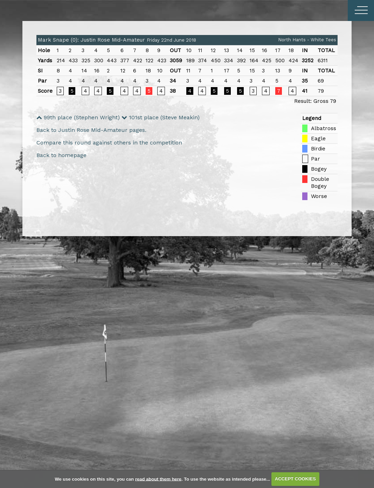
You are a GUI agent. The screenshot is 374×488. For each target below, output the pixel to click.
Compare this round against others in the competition (109, 142)
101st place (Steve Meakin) (161, 117)
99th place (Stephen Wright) (78, 117)
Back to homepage (61, 155)
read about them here (158, 478)
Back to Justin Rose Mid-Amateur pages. (91, 130)
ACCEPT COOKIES (295, 478)
